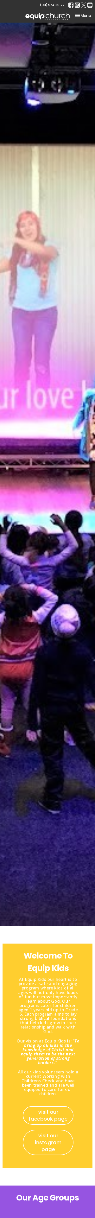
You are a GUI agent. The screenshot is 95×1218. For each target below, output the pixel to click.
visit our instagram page (48, 1142)
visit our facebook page (48, 1115)
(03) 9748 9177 (52, 5)
